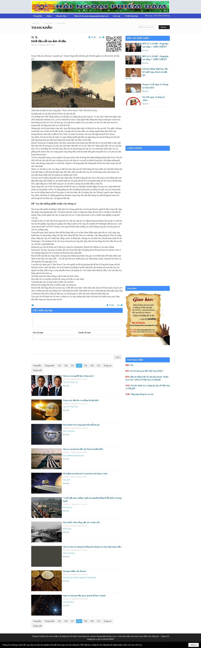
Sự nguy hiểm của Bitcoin (74, 571)
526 (66, 366)
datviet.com (67, 507)
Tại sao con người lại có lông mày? (78, 376)
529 (85, 366)
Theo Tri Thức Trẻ (70, 382)
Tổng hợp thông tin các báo (142, 394)
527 (72, 366)
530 (92, 366)
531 (98, 366)
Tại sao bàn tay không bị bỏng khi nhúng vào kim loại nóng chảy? (92, 547)
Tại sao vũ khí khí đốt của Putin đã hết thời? (83, 449)
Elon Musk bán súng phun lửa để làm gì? (81, 425)
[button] (63, 16)
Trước (93, 37)
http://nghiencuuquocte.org (73, 455)
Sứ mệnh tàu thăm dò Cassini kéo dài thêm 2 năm (85, 473)
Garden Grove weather (147, 144)
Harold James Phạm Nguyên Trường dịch (79, 577)
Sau (100, 37)
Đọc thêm (66, 385)
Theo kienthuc (68, 602)
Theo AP (66, 480)
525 (59, 366)
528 (79, 366)
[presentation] (54, 347)
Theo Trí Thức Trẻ (70, 407)
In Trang (32, 305)
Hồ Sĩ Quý (67, 529)
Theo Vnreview (69, 431)
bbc (132, 365)
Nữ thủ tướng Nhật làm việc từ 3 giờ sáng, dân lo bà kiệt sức (155, 72)
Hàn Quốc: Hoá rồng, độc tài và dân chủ (81, 522)
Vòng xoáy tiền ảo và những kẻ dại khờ (80, 400)
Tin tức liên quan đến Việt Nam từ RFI (146, 371)
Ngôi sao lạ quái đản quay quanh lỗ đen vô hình (84, 595)
